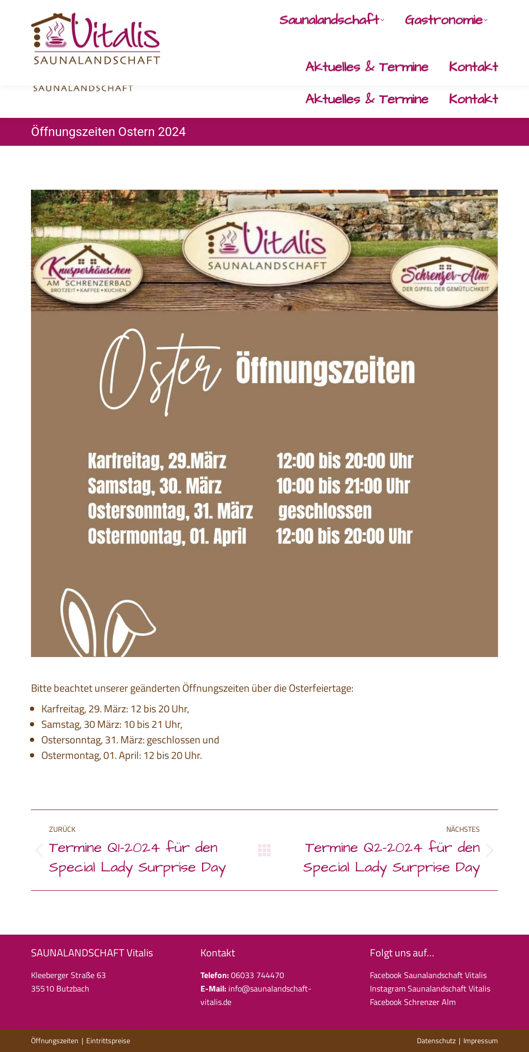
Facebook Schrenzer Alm (413, 1002)
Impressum (480, 1040)
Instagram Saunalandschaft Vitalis (430, 988)
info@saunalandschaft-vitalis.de (402, 12)
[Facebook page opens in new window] (469, 12)
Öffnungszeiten (55, 1040)
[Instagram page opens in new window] (491, 12)
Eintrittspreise (108, 1040)
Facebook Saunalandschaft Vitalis (428, 975)
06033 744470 (305, 12)
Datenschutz (436, 1040)
